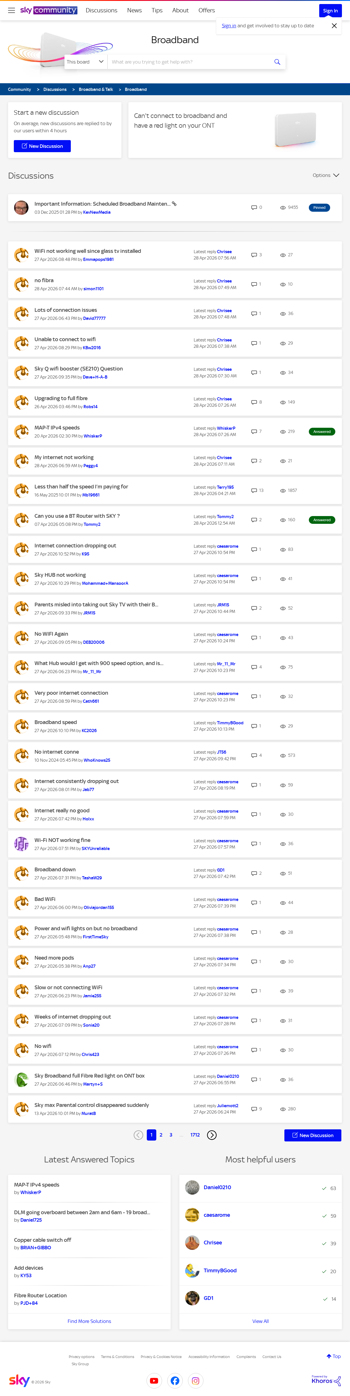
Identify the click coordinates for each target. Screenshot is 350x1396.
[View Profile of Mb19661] (91, 495)
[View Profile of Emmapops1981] (98, 259)
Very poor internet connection (71, 693)
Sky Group (80, 1364)
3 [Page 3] (171, 1135)
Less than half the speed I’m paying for (81, 486)
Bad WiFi (45, 899)
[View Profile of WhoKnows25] (97, 760)
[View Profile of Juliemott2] (227, 1105)
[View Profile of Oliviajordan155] (99, 907)
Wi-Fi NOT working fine (62, 840)
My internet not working (64, 457)
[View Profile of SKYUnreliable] (96, 848)
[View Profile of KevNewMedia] (97, 212)
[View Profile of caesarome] (227, 546)
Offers (207, 10)
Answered (322, 431)
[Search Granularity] (85, 62)
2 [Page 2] (161, 1135)
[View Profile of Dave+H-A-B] (95, 377)
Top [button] (337, 1356)
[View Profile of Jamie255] (92, 995)
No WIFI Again (51, 634)
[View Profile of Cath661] (91, 701)
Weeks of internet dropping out (73, 1016)
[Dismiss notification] (334, 25)
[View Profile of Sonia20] (91, 1025)
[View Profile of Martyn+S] (93, 1084)
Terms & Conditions (117, 1357)
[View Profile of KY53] (26, 1275)
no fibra (44, 280)
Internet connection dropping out (75, 545)
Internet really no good (62, 810)
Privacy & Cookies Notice (161, 1357)
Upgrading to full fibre (61, 398)
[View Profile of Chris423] (90, 1054)
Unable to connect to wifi (65, 339)
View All (260, 1321)
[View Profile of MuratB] (88, 1113)
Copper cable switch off (42, 1240)
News (134, 10)
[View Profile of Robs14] (90, 406)
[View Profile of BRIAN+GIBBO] (35, 1247)
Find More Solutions (89, 1321)
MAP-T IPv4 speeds (57, 427)
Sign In (330, 11)
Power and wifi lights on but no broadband (86, 928)
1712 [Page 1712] (195, 1135)
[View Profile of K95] (85, 554)
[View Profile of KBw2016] (92, 347)
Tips (157, 10)
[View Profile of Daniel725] (31, 1220)
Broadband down (55, 869)
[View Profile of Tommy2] (92, 524)
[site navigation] (11, 10)
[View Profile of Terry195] (225, 487)
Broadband (175, 39)
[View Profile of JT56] (221, 752)
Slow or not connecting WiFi (68, 987)
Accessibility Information (209, 1357)
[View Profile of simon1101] (93, 288)
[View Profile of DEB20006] (93, 642)
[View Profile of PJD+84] (29, 1303)
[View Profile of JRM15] (89, 613)
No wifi (43, 1046)
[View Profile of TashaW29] (92, 878)
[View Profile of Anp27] (89, 966)
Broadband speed (56, 722)
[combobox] (188, 62)
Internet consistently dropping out (77, 781)
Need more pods (54, 957)
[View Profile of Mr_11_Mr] (92, 671)
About (180, 10)
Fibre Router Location (40, 1295)
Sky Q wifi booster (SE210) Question (79, 368)
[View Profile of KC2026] (89, 730)
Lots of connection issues (66, 310)
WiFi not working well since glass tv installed (88, 251)
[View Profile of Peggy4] (90, 465)
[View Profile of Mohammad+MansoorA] (105, 583)
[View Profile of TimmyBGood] (230, 722)
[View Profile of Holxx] (88, 819)
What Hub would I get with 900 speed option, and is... (99, 663)
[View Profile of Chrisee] (224, 251)
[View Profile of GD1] (221, 870)
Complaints (246, 1357)
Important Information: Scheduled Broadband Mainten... (103, 203)
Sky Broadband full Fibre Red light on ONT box (90, 1075)
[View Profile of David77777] (94, 318)
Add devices (28, 1268)
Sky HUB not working (60, 575)
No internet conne (57, 751)
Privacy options (81, 1357)
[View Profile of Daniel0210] (228, 1076)
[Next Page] (212, 1135)
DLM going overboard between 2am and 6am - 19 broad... (82, 1212)
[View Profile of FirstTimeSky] (96, 936)
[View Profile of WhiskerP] (93, 436)
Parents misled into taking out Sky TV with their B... (96, 604)
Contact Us (271, 1357)
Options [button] (321, 175)
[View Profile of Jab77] (88, 789)
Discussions (101, 10)
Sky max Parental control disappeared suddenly (92, 1105)
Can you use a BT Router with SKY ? (77, 516)
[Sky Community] (48, 10)
